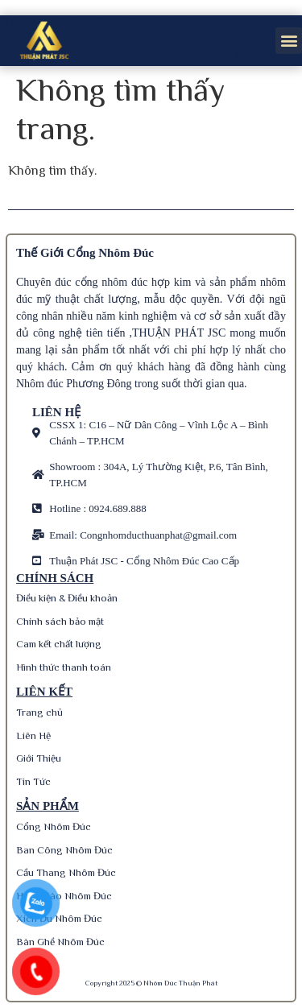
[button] (288, 40)
